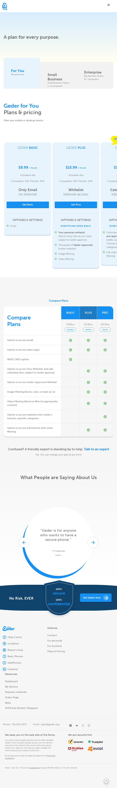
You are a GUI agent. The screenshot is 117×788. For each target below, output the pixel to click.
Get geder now (96, 597)
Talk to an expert (96, 449)
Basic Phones (13, 656)
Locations (11, 643)
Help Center (12, 637)
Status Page (12, 697)
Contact (52, 635)
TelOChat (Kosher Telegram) (21, 708)
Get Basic (70, 330)
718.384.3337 (19, 724)
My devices (11, 686)
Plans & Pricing (56, 651)
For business (54, 646)
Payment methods (16, 692)
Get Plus (76, 204)
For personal (54, 640)
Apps (8, 702)
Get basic (27, 204)
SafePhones (12, 662)
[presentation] (24, 574)
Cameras (10, 669)
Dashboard (11, 681)
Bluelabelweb (34, 768)
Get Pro (105, 330)
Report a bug (13, 650)
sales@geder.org (49, 724)
